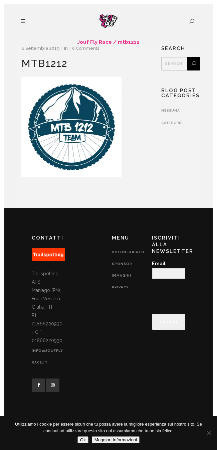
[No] (208, 433)
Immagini (121, 275)
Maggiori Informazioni (115, 439)
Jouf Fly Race (94, 42)
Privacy (120, 287)
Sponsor (122, 264)
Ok (83, 439)
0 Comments (85, 48)
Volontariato (128, 252)
